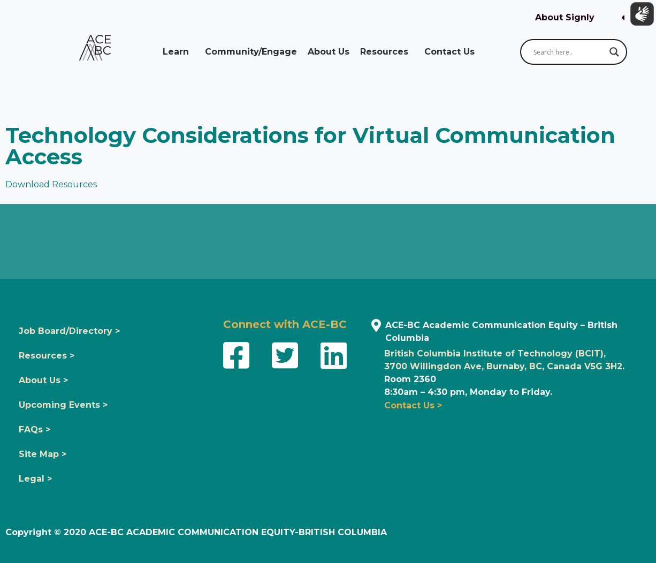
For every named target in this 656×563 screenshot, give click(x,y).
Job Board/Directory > (69, 331)
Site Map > (42, 454)
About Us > (43, 380)
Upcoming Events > (63, 405)
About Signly (564, 17)
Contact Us (452, 52)
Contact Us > (413, 405)
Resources (387, 52)
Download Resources (51, 184)
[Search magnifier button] (614, 51)
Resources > (46, 356)
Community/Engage (251, 52)
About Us (328, 52)
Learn (178, 52)
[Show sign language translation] (640, 15)
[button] (579, 18)
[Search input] (568, 51)
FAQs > (34, 429)
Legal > (35, 479)
